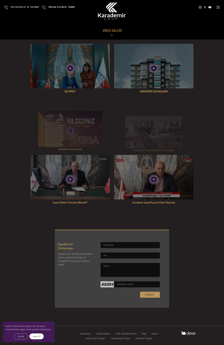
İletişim (154, 333)
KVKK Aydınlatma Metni (126, 333)
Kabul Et (36, 336)
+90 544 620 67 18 (24, 13)
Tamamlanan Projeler (120, 338)
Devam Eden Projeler (95, 338)
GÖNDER (139, 304)
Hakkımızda (85, 333)
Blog (144, 333)
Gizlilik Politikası (103, 333)
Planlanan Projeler (144, 338)
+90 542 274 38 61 (61, 13)
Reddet (21, 336)
